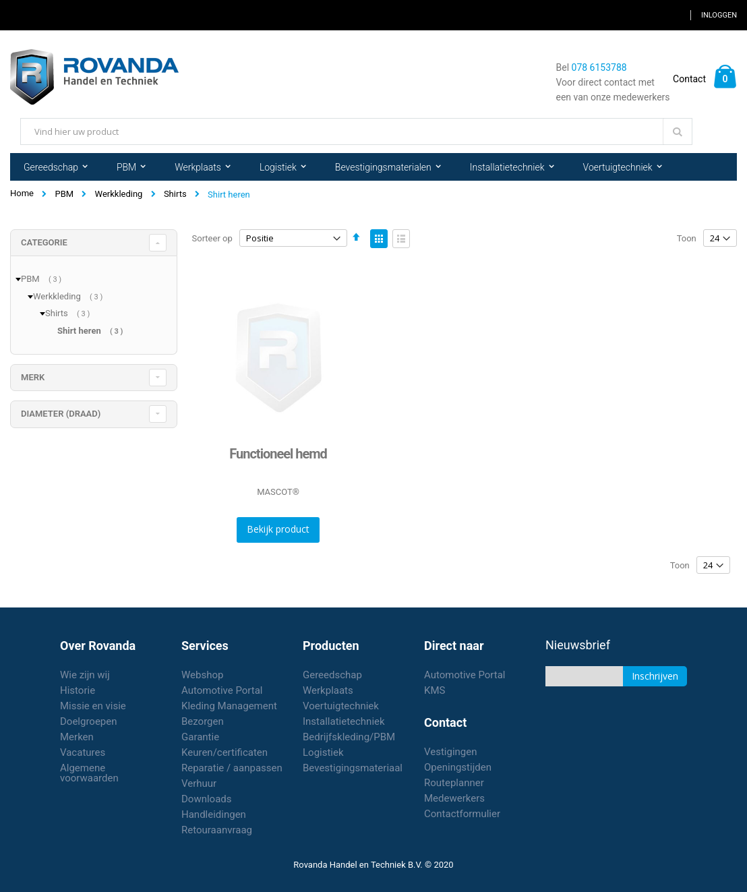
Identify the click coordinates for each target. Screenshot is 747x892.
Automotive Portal (221, 690)
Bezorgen (202, 721)
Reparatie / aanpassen (231, 768)
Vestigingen (450, 752)
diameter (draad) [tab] (60, 414)
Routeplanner (454, 783)
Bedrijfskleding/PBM (349, 737)
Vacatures (82, 752)
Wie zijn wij (85, 675)
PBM (64, 193)
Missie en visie (93, 706)
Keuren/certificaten (224, 752)
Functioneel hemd (278, 454)
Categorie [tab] (44, 242)
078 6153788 (599, 67)
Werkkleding (119, 193)
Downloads (206, 799)
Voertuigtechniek (341, 706)
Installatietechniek (344, 721)
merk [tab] (32, 377)
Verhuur (198, 783)
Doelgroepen (88, 721)
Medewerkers (454, 798)
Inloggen (719, 15)
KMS (434, 690)
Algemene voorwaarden (89, 773)
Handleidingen (213, 814)
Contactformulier (462, 814)
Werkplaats (328, 690)
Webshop (202, 675)
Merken (77, 737)
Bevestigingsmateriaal (352, 768)
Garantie (200, 737)
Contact (689, 78)
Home (22, 193)
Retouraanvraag (216, 830)
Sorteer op (212, 238)
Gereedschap (332, 675)
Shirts (175, 193)
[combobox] (356, 131)
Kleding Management (229, 706)
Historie (77, 690)
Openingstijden (457, 767)
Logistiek (323, 752)
